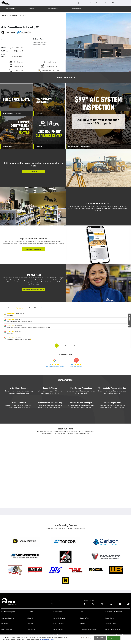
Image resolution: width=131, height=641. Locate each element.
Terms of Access (110, 623)
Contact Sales (18, 66)
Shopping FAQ (84, 618)
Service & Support (76, 8)
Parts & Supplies (52, 8)
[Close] (128, 638)
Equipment (31, 8)
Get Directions (18, 62)
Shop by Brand (10, 8)
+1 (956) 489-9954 (17, 56)
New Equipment (58, 623)
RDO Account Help (7, 629)
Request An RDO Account (33, 249)
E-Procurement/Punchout (88, 629)
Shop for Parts (51, 62)
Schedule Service (51, 66)
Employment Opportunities (51, 70)
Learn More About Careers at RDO (33, 289)
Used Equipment (58, 629)
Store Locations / (13, 15)
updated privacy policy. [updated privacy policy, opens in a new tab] (47, 639)
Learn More (39, 114)
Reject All (100, 638)
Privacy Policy (109, 618)
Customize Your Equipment (12, 114)
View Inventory (19, 70)
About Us (30, 618)
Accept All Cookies (113, 638)
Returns (82, 623)
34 (41, 308)
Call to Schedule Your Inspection (79, 146)
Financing (4, 623)
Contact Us (31, 629)
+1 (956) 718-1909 (17, 48)
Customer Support (7, 618)
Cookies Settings (86, 638)
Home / (4, 15)
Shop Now (39, 146)
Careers (30, 623)
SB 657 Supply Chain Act (113, 629)
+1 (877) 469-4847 (17, 51)
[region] (65, 637)
